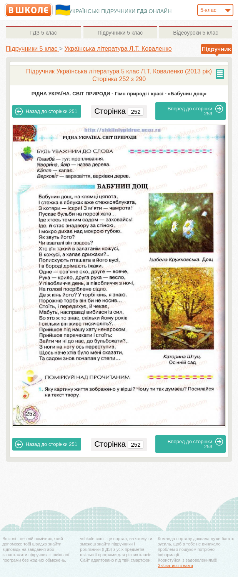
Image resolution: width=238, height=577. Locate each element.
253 (195, 110)
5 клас (43, 33)
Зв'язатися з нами (175, 565)
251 (46, 111)
